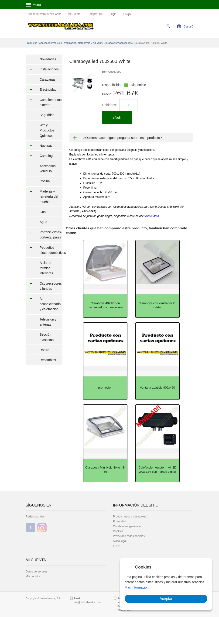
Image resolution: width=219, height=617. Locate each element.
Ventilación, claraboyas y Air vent (83, 42)
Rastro (37, 350)
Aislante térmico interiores (46, 268)
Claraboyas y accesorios (118, 42)
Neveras (39, 145)
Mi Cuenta (74, 14)
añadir (117, 117)
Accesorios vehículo (50, 42)
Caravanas (47, 79)
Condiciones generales (127, 526)
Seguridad (40, 115)
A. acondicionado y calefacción (43, 304)
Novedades (48, 59)
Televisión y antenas (48, 321)
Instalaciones (42, 69)
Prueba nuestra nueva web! (130, 516)
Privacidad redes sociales (129, 536)
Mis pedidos (33, 576)
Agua (36, 222)
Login (113, 14)
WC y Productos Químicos (47, 130)
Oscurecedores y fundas (44, 286)
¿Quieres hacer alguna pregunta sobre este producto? (122, 138)
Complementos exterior (44, 102)
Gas (36, 212)
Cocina (38, 181)
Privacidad (119, 521)
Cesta (185, 26)
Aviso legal (120, 541)
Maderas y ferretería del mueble (42, 197)
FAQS (127, 14)
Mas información (137, 587)
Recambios (41, 360)
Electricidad (41, 89)
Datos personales (36, 571)
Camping (39, 155)
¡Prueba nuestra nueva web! (43, 14)
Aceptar (166, 599)
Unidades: (109, 105)
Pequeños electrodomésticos (44, 250)
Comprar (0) (95, 14)
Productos (31, 42)
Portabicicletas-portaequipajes (44, 234)
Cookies (118, 531)
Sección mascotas (47, 337)
